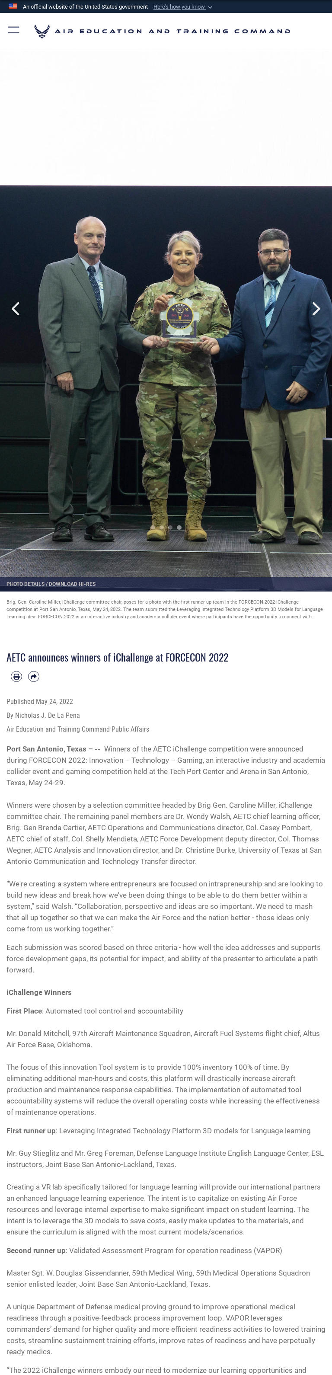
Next (315, 309)
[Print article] (16, 676)
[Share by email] (33, 676)
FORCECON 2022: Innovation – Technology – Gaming (116, 760)
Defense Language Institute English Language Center (222, 1153)
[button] (183, 7)
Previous (16, 309)
